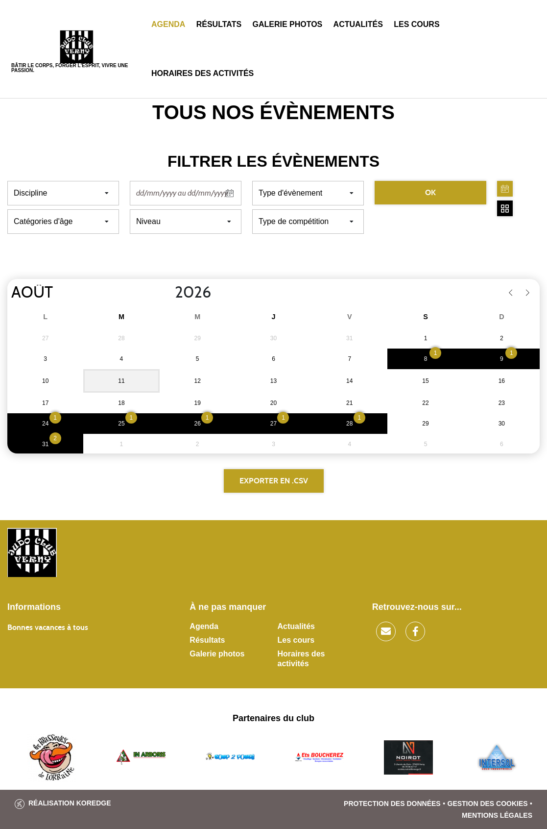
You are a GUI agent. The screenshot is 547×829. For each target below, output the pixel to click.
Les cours (416, 24)
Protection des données (392, 803)
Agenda (168, 24)
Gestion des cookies (488, 803)
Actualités (358, 24)
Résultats (218, 24)
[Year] (167, 293)
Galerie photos (287, 24)
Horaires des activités (202, 73)
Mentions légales (497, 815)
